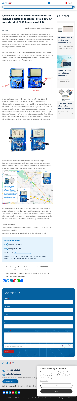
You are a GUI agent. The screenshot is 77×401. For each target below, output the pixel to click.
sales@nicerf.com (13, 374)
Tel (5, 323)
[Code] (38, 346)
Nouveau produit (11, 386)
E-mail (6, 315)
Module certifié (23, 386)
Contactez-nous (8, 381)
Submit (9, 351)
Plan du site (53, 398)
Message (7, 331)
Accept (56, 391)
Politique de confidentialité (66, 398)
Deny (56, 385)
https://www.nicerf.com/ (22, 253)
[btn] (73, 7)
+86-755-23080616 (13, 370)
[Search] (38, 7)
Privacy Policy (44, 381)
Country (7, 307)
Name (6, 299)
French (68, 3)
